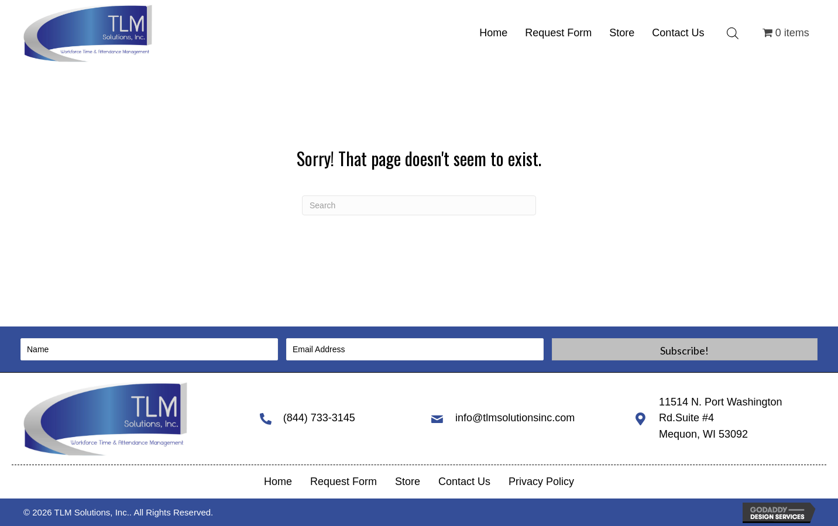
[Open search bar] (733, 33)
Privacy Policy (541, 481)
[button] (685, 349)
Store (407, 481)
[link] (493, 33)
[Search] (419, 205)
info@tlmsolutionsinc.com (515, 418)
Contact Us (464, 481)
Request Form (343, 481)
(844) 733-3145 (319, 418)
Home (278, 481)
